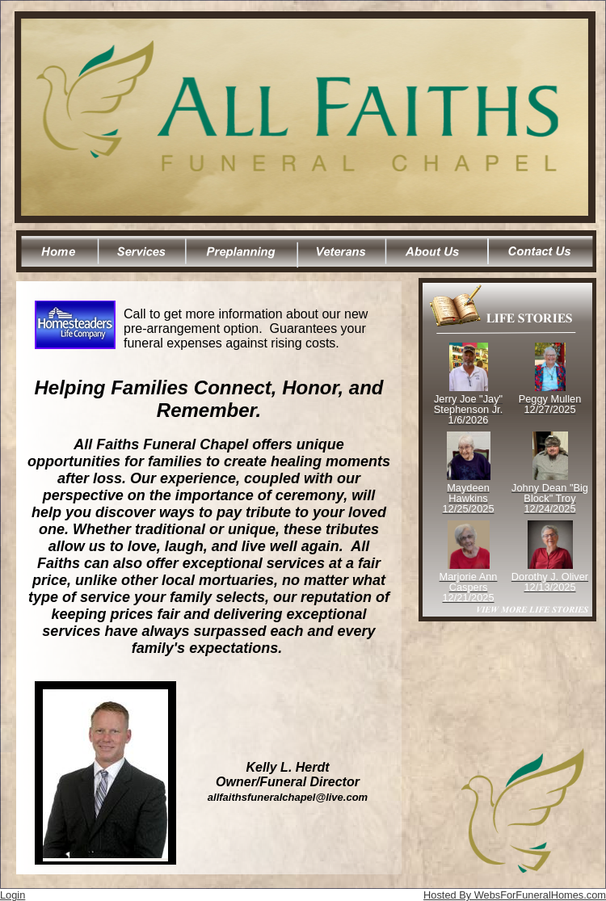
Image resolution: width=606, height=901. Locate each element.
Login (12, 895)
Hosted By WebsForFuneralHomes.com (514, 895)
